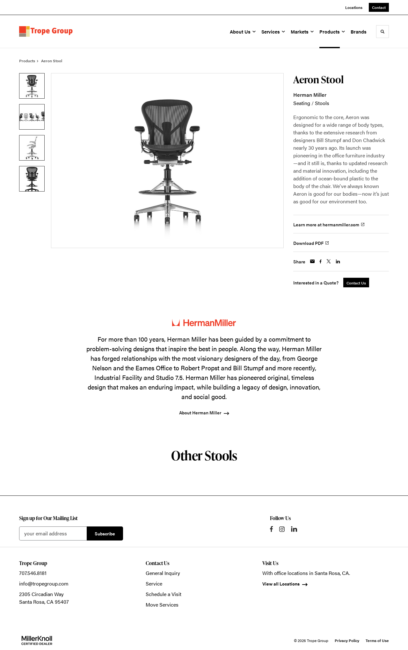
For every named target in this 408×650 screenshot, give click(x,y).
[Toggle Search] (382, 31)
